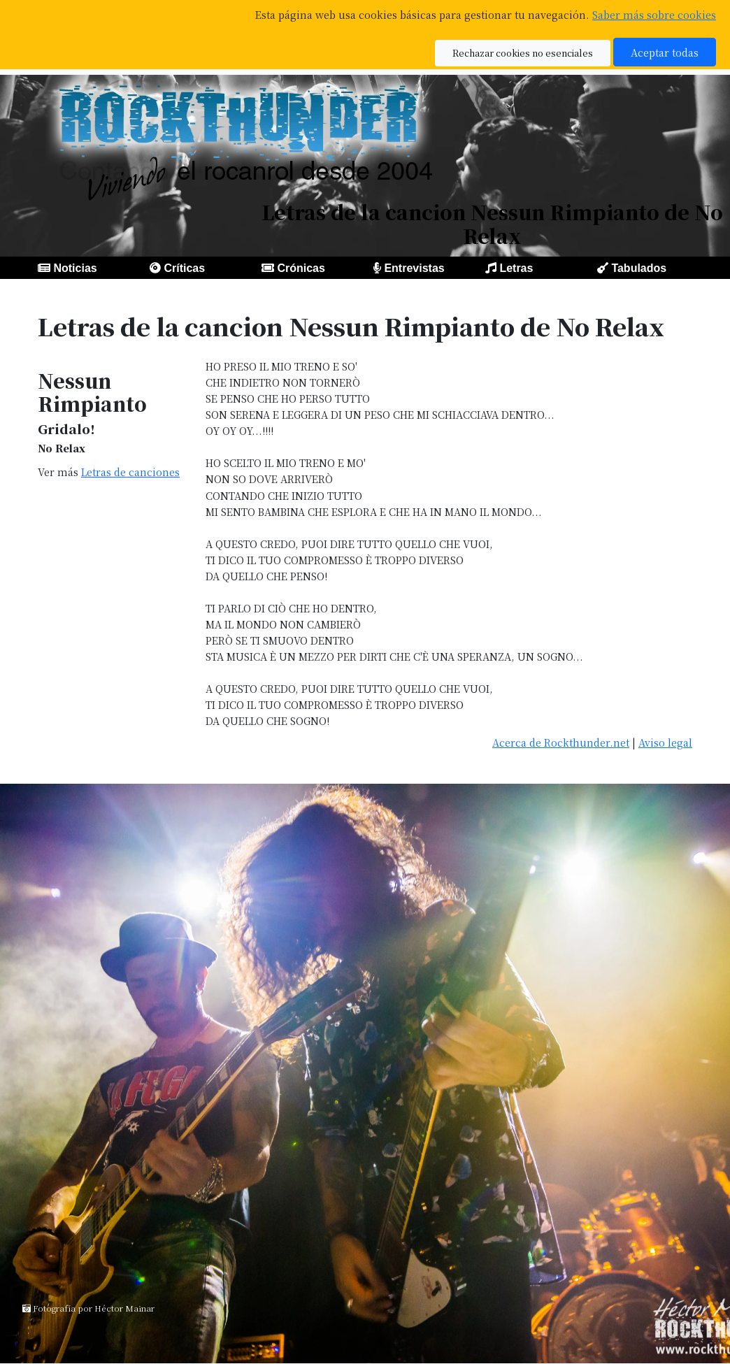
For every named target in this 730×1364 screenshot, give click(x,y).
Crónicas (300, 268)
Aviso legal (665, 742)
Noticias (74, 268)
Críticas (184, 268)
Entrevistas (414, 268)
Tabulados (638, 268)
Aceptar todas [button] (665, 52)
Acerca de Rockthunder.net (560, 742)
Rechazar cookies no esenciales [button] (522, 52)
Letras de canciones (130, 471)
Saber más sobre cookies (654, 14)
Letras (516, 268)
